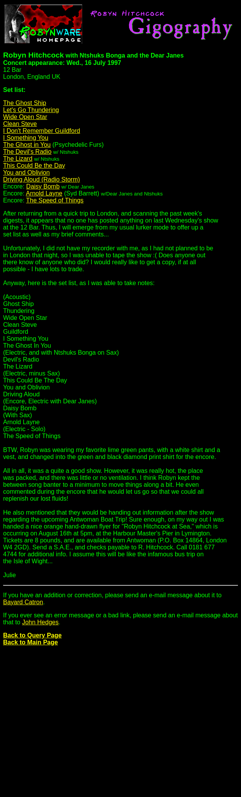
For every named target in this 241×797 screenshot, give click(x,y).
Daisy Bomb (43, 186)
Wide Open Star (25, 117)
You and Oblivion (26, 172)
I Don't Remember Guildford (41, 130)
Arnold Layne (44, 193)
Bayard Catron (23, 602)
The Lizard (18, 158)
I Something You (25, 137)
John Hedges (40, 622)
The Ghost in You (27, 144)
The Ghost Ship (24, 103)
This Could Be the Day (34, 165)
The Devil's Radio (27, 151)
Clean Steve (20, 124)
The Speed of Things (54, 200)
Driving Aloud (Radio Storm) (41, 179)
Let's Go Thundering (31, 110)
